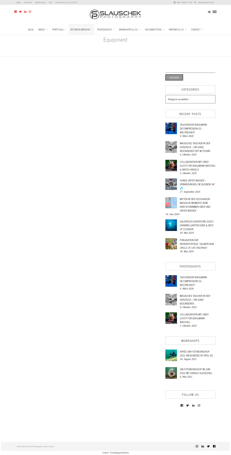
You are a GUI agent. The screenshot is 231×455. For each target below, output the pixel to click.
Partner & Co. (176, 29)
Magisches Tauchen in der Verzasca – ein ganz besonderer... (195, 299)
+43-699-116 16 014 (204, 2)
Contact (196, 29)
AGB (50, 2)
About (41, 29)
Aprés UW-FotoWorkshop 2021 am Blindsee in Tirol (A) (196, 353)
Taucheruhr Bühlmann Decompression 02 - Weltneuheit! (193, 128)
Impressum (40, 2)
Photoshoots (104, 29)
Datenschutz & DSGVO (66, 2)
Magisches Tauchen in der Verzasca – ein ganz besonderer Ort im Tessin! (195, 147)
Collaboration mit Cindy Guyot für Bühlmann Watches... (194, 318)
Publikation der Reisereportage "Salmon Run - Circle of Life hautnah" (197, 244)
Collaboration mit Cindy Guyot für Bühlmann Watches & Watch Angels (197, 165)
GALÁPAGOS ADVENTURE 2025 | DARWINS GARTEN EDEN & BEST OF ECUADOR (197, 225)
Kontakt (28, 2)
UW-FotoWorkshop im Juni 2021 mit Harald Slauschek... (196, 371)
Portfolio (57, 29)
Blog (31, 29)
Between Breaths (80, 29)
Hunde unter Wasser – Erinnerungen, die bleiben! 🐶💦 (197, 184)
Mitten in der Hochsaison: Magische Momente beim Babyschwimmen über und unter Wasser (195, 205)
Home (18, 2)
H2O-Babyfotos (153, 29)
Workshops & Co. (128, 29)
